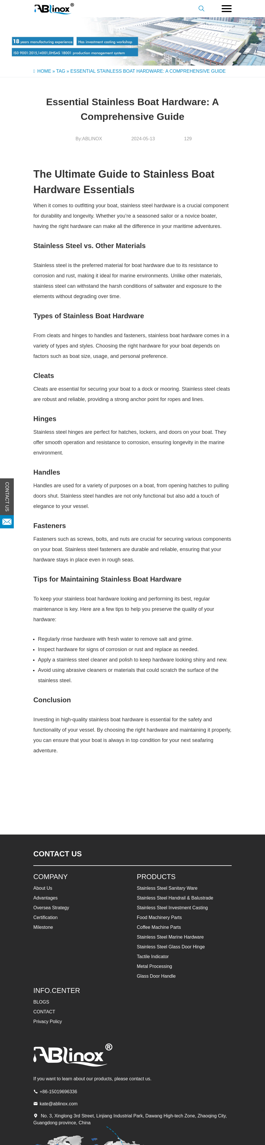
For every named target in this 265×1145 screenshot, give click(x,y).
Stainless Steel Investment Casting (172, 907)
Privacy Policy (47, 1021)
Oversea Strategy (51, 907)
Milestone (43, 927)
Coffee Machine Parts (159, 927)
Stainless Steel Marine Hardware (170, 937)
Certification (45, 917)
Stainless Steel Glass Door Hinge (171, 946)
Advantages (45, 897)
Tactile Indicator (153, 956)
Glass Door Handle (156, 976)
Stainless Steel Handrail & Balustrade (175, 897)
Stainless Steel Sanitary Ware (167, 888)
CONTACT (44, 1011)
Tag (60, 71)
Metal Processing (154, 966)
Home (44, 71)
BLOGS (41, 1002)
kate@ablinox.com (59, 1103)
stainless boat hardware (175, 335)
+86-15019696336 (58, 1091)
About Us (42, 888)
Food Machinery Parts (159, 917)
